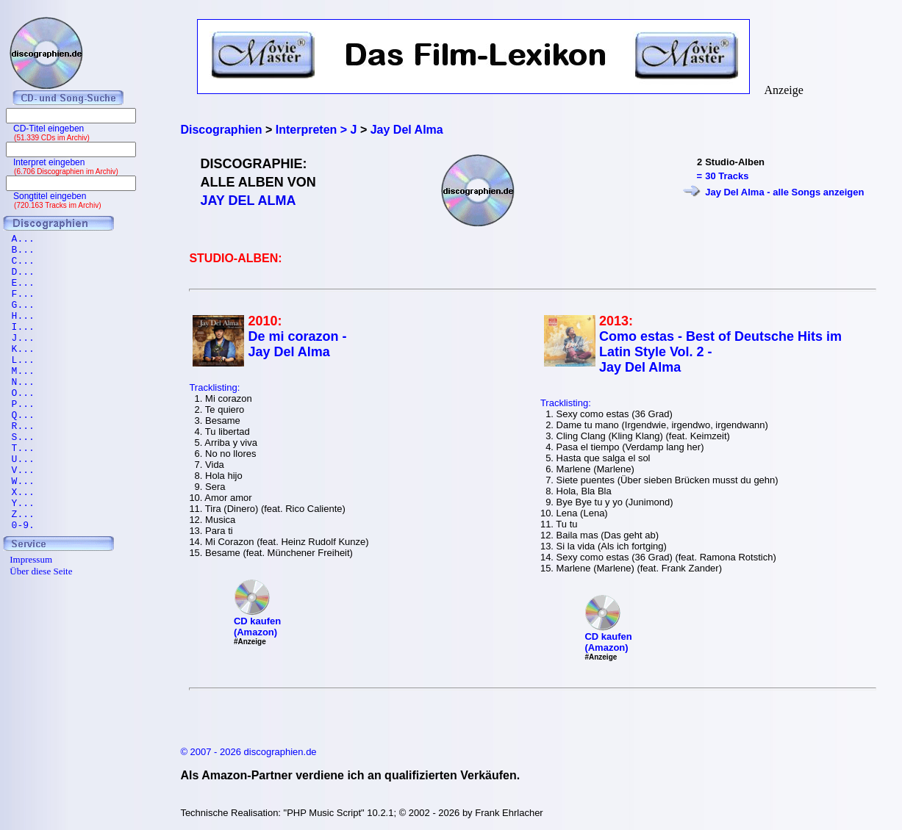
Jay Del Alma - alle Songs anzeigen (784, 192)
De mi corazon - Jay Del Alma (297, 344)
